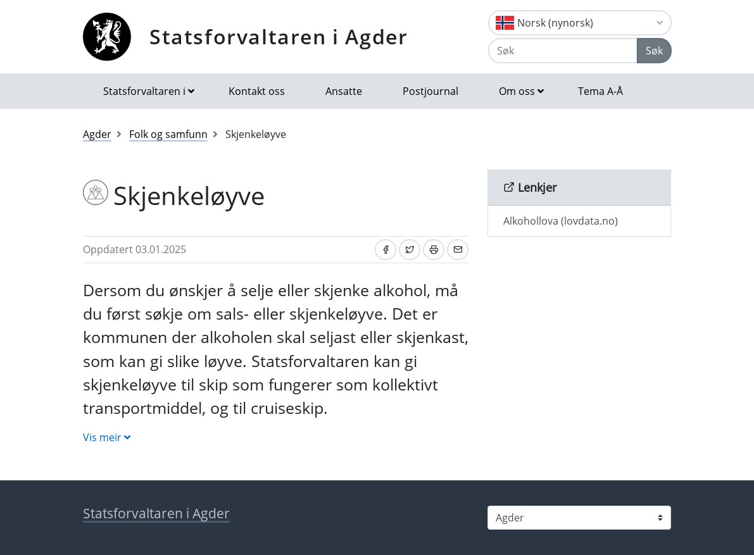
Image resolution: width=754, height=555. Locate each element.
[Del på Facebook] (385, 249)
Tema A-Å (600, 91)
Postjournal (430, 91)
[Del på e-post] (457, 249)
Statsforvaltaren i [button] (144, 91)
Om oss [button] (517, 91)
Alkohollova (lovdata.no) (560, 221)
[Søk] (563, 50)
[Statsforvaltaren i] (579, 518)
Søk (654, 51)
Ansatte (343, 91)
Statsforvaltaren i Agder (278, 36)
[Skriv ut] (433, 249)
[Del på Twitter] (409, 249)
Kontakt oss (257, 91)
